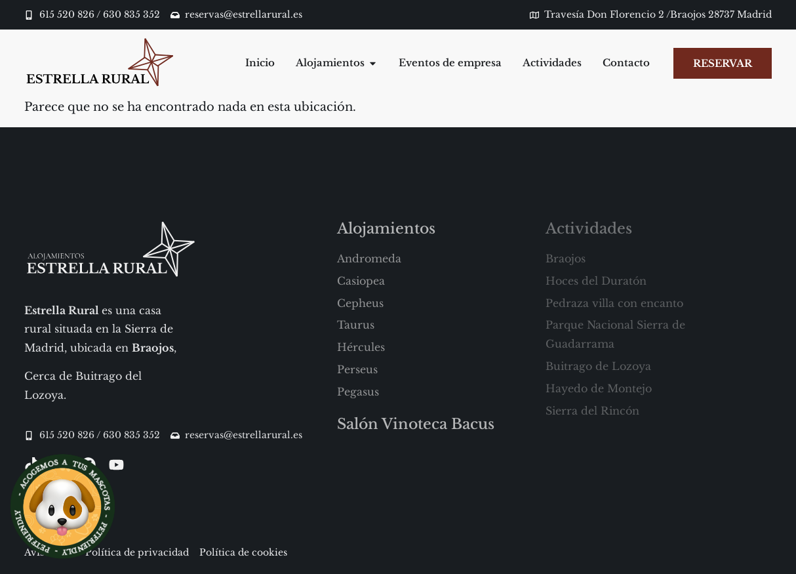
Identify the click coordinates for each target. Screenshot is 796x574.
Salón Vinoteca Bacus (415, 424)
